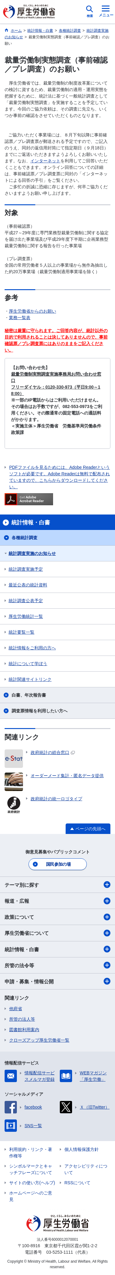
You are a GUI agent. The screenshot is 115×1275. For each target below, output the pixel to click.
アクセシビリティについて (85, 1169)
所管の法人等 (22, 1019)
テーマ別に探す (57, 884)
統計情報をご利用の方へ (32, 647)
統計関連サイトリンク (30, 679)
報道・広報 (57, 901)
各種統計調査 (24, 537)
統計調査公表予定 (26, 600)
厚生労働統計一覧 (26, 616)
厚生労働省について (57, 933)
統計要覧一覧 (21, 632)
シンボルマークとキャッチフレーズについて (30, 1169)
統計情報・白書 (57, 949)
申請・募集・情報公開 (57, 981)
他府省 (15, 1008)
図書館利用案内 (24, 1029)
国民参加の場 (58, 864)
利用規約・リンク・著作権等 (30, 1152)
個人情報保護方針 (81, 1149)
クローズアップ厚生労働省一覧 (39, 1040)
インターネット (45, 160)
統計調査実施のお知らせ (32, 553)
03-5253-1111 (59, 1252)
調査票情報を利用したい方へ (39, 710)
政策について (57, 917)
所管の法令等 (57, 965)
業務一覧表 (19, 317)
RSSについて (77, 1182)
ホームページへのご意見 (30, 1196)
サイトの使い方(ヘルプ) (32, 1182)
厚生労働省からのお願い (32, 311)
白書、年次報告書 (29, 695)
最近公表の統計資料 (28, 584)
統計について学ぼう (28, 663)
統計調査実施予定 (26, 569)
